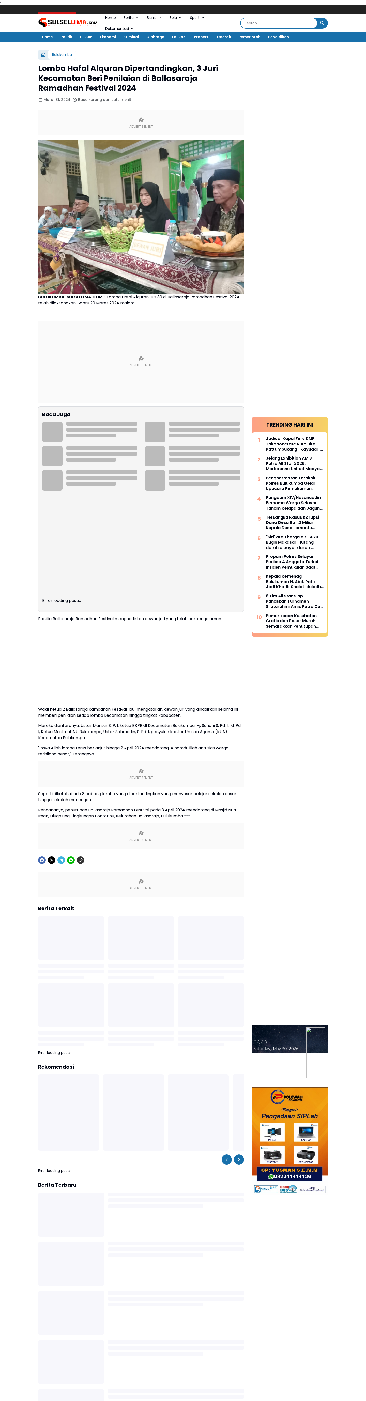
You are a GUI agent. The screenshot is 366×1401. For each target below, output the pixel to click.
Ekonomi (108, 36)
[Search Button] (322, 23)
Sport (197, 17)
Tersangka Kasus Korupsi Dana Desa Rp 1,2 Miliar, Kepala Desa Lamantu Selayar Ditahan (292, 523)
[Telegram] (61, 757)
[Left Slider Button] (227, 1057)
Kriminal (131, 36)
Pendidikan (278, 36)
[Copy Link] (80, 757)
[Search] (279, 23)
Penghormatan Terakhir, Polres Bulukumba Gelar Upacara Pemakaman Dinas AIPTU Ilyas (291, 483)
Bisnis (154, 17)
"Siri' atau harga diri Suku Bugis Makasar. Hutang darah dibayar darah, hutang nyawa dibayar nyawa (292, 542)
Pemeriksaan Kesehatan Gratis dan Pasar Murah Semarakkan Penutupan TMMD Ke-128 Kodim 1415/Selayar (291, 621)
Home (110, 17)
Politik (66, 36)
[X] (51, 757)
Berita (131, 17)
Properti (201, 36)
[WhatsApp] (71, 757)
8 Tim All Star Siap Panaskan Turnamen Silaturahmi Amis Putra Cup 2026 (294, 601)
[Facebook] (42, 757)
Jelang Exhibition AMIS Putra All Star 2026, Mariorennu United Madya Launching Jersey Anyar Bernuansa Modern (293, 463)
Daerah (224, 36)
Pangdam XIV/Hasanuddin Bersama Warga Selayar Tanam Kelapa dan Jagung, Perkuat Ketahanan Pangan (295, 503)
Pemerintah (250, 36)
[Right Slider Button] (239, 1057)
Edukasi (179, 36)
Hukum (86, 36)
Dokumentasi (119, 28)
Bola (176, 17)
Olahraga (155, 36)
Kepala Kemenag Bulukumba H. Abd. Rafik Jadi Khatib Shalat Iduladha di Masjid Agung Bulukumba (295, 582)
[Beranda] (43, 55)
